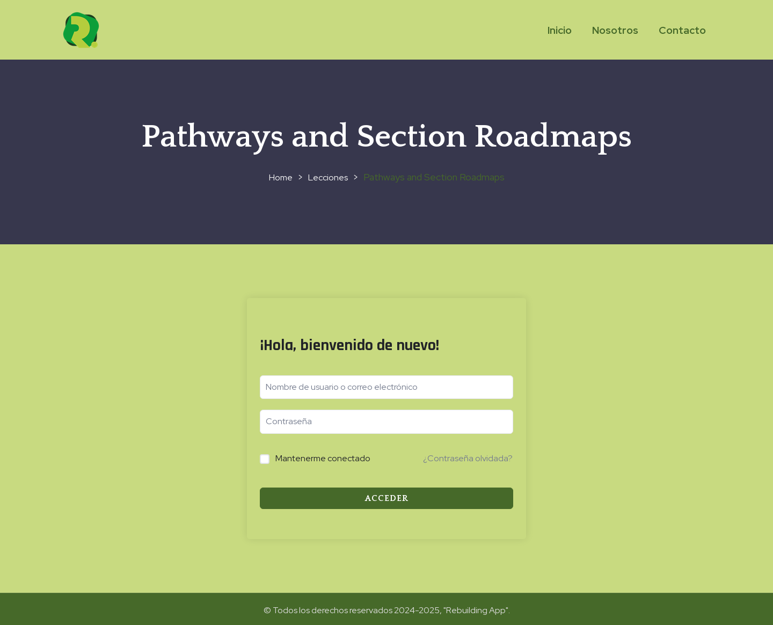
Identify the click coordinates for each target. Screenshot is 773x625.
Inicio (560, 30)
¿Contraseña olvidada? (468, 458)
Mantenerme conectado (322, 458)
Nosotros (615, 30)
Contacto (682, 30)
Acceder (387, 498)
